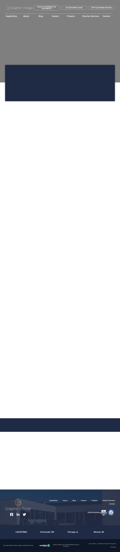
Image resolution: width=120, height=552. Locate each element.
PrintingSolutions (33, 75)
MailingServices (63, 75)
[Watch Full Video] (60, 52)
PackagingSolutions (95, 75)
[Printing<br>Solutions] (20, 75)
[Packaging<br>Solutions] (83, 75)
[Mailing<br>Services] (52, 75)
